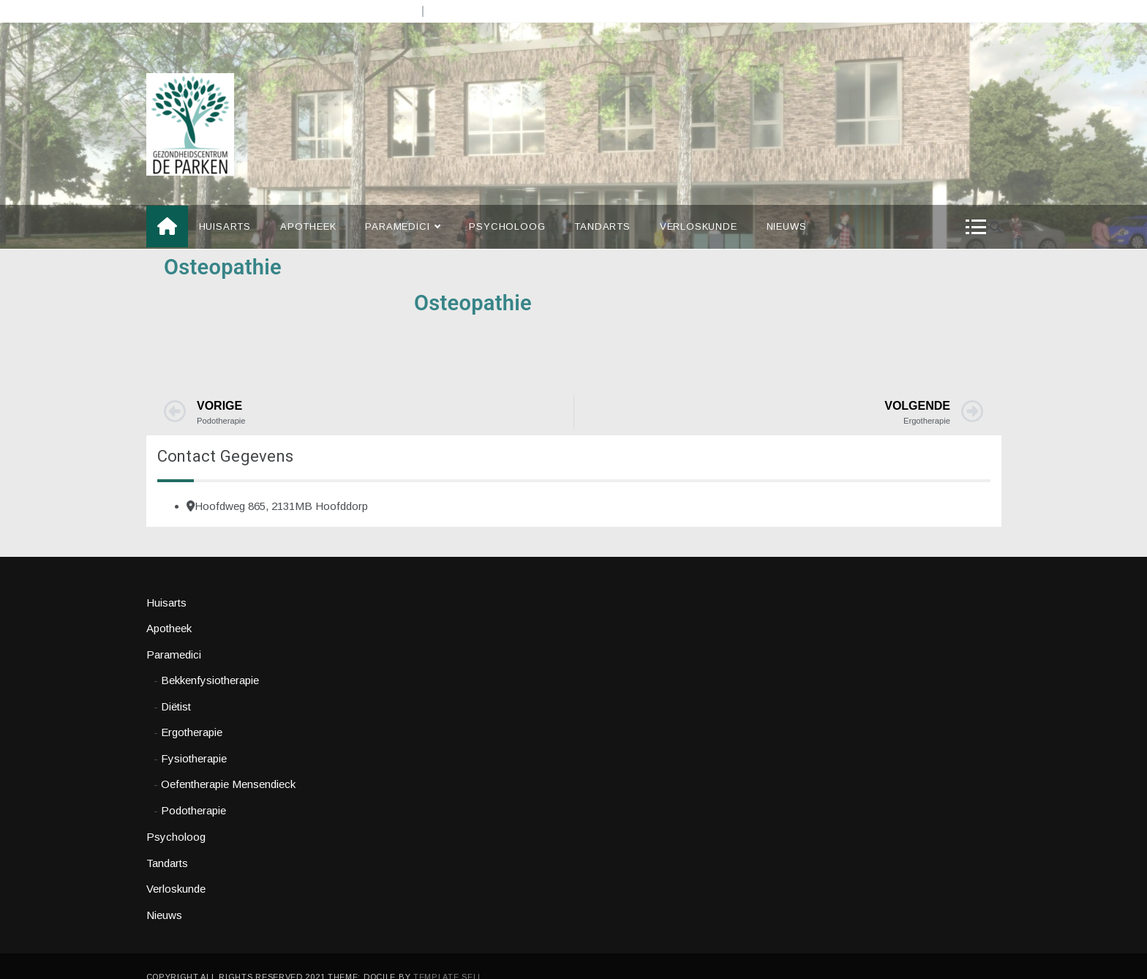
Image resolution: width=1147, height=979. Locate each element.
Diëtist (176, 684)
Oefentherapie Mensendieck (228, 763)
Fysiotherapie (194, 736)
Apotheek (308, 205)
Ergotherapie (191, 711)
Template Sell (448, 955)
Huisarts (225, 205)
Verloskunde (698, 205)
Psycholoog (507, 205)
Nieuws (787, 205)
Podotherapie (193, 788)
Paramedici (402, 206)
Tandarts (602, 205)
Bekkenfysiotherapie (210, 659)
